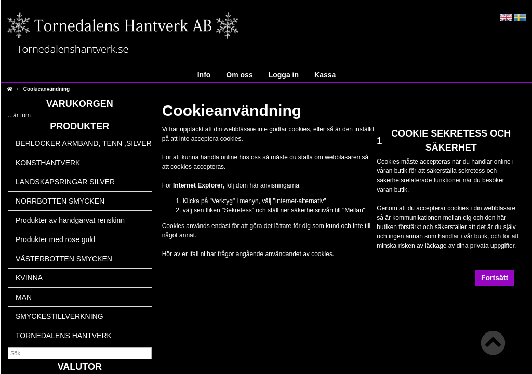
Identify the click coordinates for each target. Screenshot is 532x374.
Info (204, 75)
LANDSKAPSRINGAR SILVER (65, 182)
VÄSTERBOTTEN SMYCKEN (64, 259)
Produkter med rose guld (55, 239)
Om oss (239, 75)
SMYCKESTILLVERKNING (59, 316)
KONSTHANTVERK (48, 162)
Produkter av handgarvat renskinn (70, 220)
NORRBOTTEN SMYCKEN (60, 201)
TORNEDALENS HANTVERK (64, 335)
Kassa (325, 75)
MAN (24, 297)
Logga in (284, 75)
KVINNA (29, 278)
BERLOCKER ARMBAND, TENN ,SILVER (84, 143)
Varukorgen (79, 104)
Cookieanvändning (46, 89)
